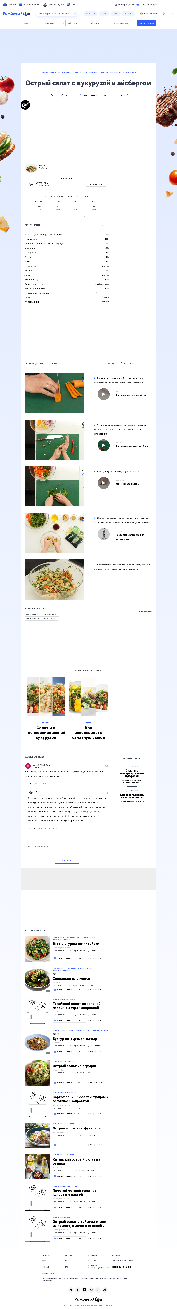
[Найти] (75, 13)
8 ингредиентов (61, 985)
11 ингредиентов (62, 1015)
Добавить (146, 4)
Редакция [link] (92, 1255)
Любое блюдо (54, 23)
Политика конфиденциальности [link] (98, 1267)
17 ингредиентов (62, 1045)
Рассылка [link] (116, 1255)
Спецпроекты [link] (48, 1273)
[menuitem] (9, 5)
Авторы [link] (68, 1255)
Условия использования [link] (123, 1261)
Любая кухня (77, 23)
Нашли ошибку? (144, 612)
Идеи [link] (44, 1261)
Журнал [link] (45, 1267)
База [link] (67, 1261)
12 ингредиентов (62, 950)
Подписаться (96, 184)
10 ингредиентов (62, 1201)
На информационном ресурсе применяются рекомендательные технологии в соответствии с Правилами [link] (84, 1279)
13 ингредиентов (62, 1073)
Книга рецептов (124, 4)
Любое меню (99, 23)
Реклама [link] (92, 1261)
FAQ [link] (66, 1267)
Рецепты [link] (46, 1255)
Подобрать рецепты (147, 23)
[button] (126, 363)
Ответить (29, 784)
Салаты (32, 23)
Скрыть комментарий (44, 784)
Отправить (66, 860)
